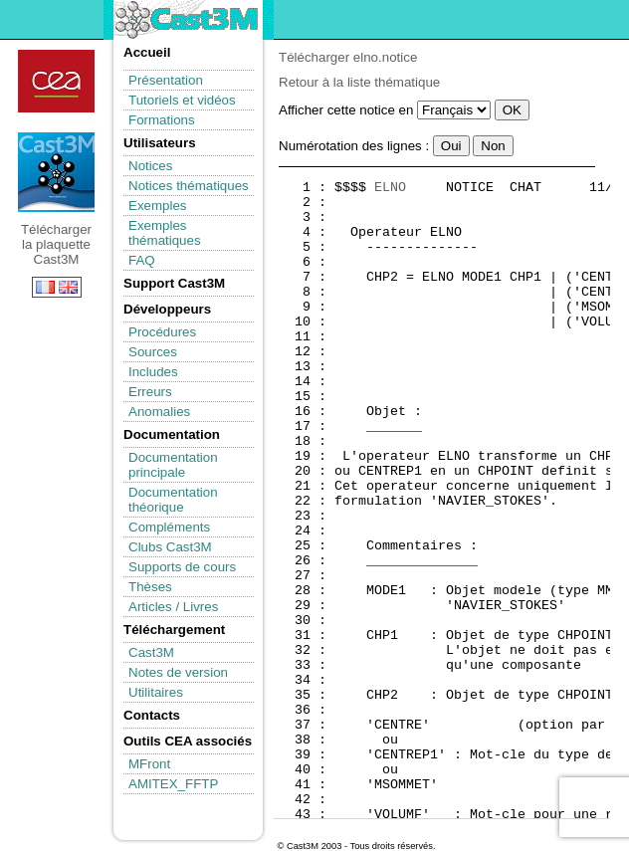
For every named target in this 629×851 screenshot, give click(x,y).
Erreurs (150, 391)
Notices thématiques (188, 185)
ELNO (390, 187)
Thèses (150, 586)
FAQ (141, 260)
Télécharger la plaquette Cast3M (56, 172)
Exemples (157, 205)
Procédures (162, 331)
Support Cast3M (174, 283)
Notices (150, 165)
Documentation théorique (173, 500)
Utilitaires (155, 692)
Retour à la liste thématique (359, 82)
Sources (152, 351)
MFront (149, 763)
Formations (161, 119)
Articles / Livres (173, 606)
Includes (153, 371)
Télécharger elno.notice (348, 57)
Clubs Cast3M (170, 546)
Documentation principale (173, 465)
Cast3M (151, 652)
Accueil (146, 52)
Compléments (169, 527)
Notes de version (178, 672)
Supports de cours (182, 566)
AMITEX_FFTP (173, 783)
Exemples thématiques (164, 233)
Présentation (165, 80)
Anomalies (159, 411)
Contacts (151, 715)
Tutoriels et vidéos (182, 100)
